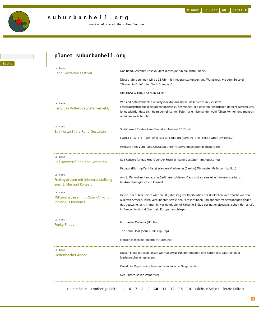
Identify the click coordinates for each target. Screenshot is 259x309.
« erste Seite (77, 289)
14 (189, 289)
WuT (225, 10)
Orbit (238, 10)
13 (181, 289)
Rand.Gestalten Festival (73, 73)
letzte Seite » (233, 289)
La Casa (211, 10)
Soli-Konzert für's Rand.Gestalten (80, 162)
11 (164, 289)
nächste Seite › (207, 289)
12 (172, 289)
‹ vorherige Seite (104, 289)
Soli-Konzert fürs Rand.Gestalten (80, 131)
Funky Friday (64, 224)
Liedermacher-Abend (70, 255)
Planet (193, 10)
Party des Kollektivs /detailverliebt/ (81, 108)
